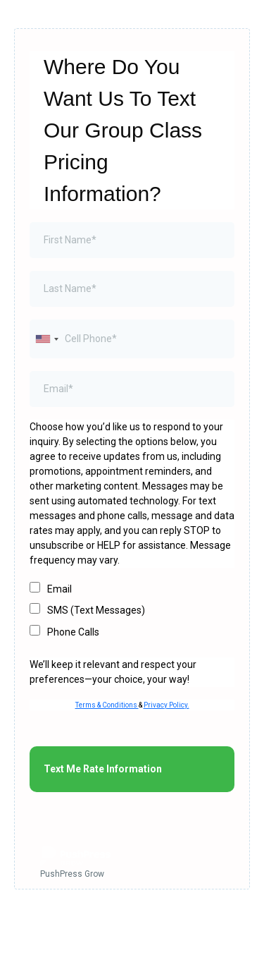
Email (59, 589)
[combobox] (46, 339)
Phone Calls (73, 632)
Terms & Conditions (107, 705)
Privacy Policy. (166, 705)
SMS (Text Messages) (96, 610)
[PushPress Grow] (132, 864)
